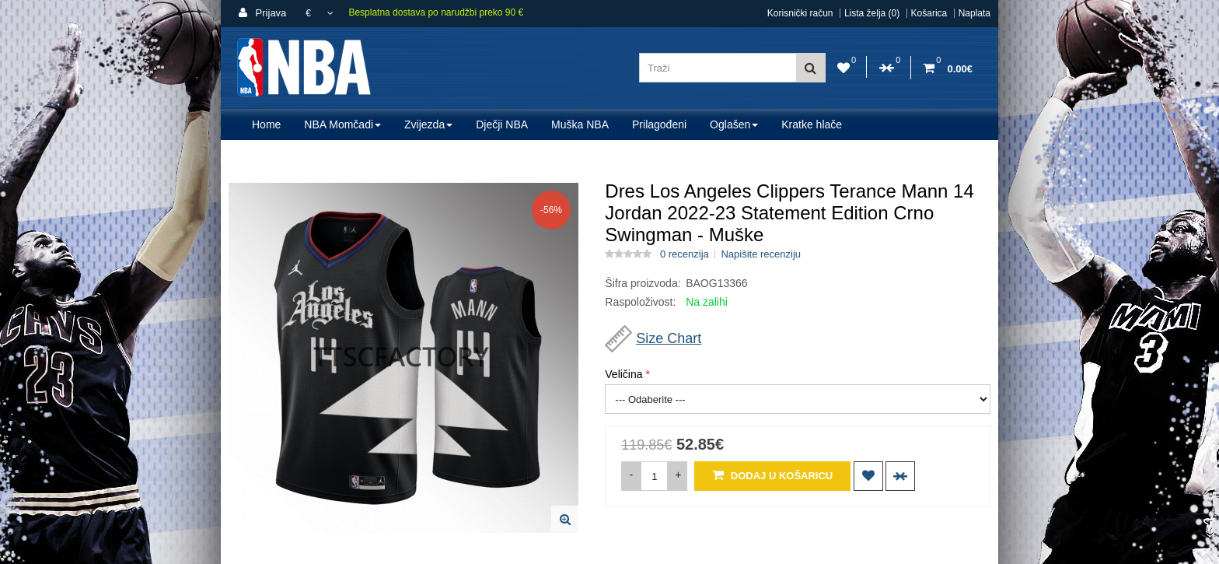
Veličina (623, 374)
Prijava (262, 13)
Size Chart (668, 338)
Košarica (929, 13)
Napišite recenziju (761, 254)
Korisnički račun (800, 13)
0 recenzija (684, 254)
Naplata (974, 13)
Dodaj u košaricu (772, 475)
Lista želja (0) (871, 13)
